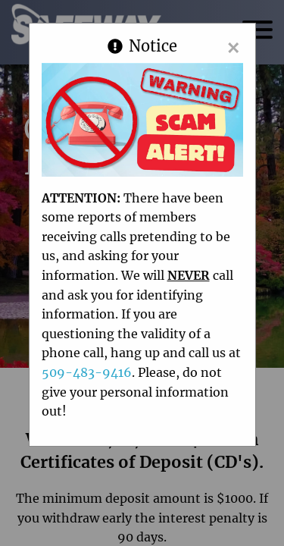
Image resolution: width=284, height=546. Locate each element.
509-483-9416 (87, 372)
